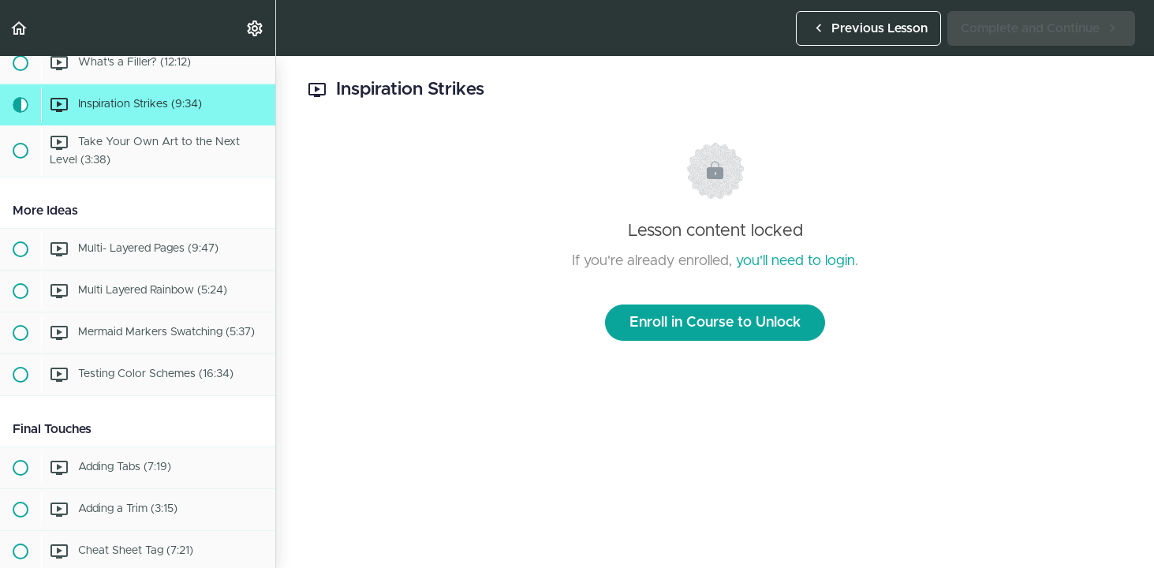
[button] (19, 28)
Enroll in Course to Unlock (715, 323)
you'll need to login (795, 261)
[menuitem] (255, 28)
